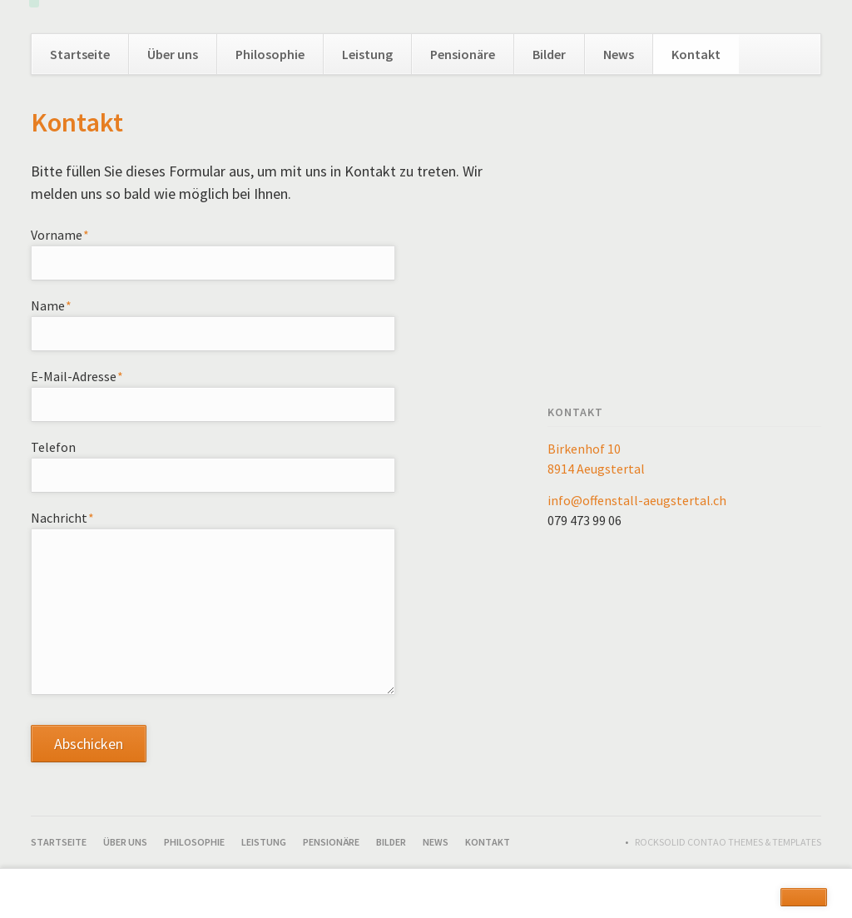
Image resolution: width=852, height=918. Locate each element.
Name (61, 304)
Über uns (172, 54)
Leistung (367, 54)
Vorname (61, 234)
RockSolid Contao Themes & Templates (728, 842)
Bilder (549, 54)
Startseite (80, 54)
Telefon (53, 447)
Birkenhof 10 (584, 448)
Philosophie (270, 54)
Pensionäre (462, 54)
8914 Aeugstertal (596, 468)
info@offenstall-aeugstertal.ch (636, 500)
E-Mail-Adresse (77, 375)
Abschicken (88, 743)
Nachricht (63, 517)
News (618, 54)
